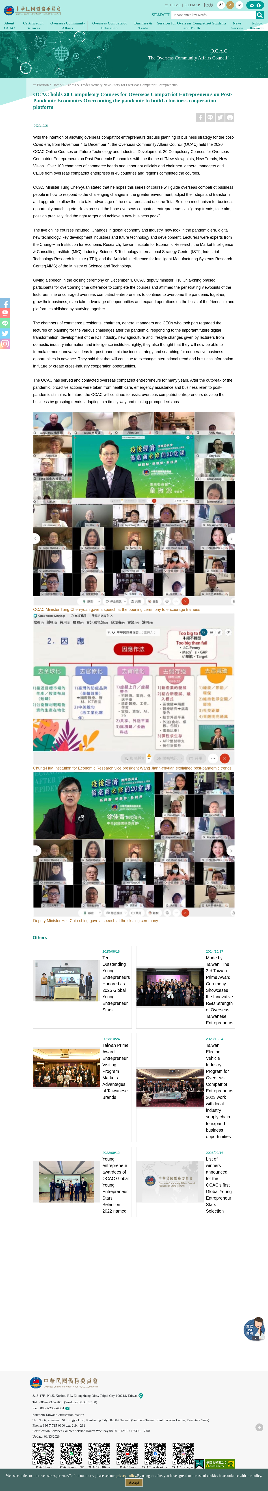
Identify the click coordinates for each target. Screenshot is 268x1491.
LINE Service (254, 1329)
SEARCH (161, 15)
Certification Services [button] (33, 25)
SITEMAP (192, 5)
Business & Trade (76, 85)
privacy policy (126, 1476)
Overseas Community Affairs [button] (67, 25)
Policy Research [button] (257, 25)
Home (56, 85)
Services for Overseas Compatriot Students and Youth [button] (191, 25)
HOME (175, 5)
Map (143, 1395)
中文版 (208, 5)
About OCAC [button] (9, 25)
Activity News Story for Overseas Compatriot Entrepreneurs (134, 85)
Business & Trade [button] (143, 25)
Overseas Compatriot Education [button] (109, 25)
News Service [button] (237, 25)
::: (166, 5)
